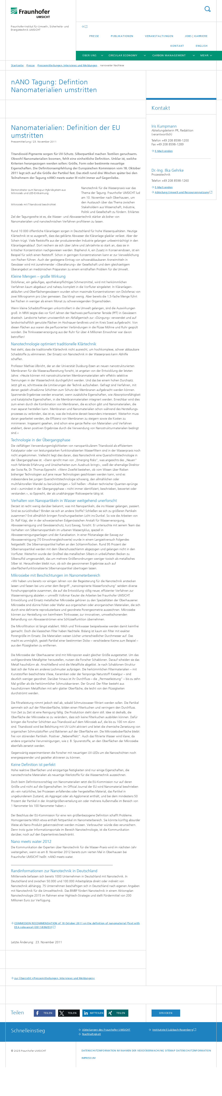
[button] (45, 1041)
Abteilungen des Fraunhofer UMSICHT (106, 1058)
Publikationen (122, 36)
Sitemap (170, 1079)
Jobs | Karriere (196, 36)
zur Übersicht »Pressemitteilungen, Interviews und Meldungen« (54, 1006)
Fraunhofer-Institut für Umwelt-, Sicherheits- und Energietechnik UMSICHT (40, 28)
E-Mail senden (164, 151)
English (202, 45)
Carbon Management (169, 55)
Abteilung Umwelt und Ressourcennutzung (182, 192)
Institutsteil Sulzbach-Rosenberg (172, 1058)
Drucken (166, 1041)
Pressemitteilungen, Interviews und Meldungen (67, 65)
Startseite (17, 65)
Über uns (89, 55)
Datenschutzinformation (193, 1079)
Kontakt (177, 45)
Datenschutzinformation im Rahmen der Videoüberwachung (123, 1079)
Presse (94, 36)
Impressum (88, 1086)
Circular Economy (123, 55)
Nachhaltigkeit (91, 1062)
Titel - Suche (207, 9)
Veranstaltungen (159, 36)
